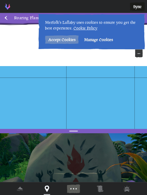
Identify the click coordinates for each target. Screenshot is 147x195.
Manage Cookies (98, 40)
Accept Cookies (61, 40)
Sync (137, 6)
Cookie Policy (85, 28)
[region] (73, 97)
